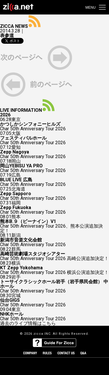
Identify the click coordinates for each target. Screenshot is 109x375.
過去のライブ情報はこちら (28, 323)
